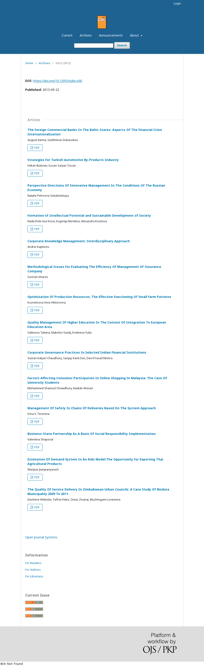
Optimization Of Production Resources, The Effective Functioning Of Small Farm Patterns (99, 297)
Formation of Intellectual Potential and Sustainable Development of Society (89, 215)
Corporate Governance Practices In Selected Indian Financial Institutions (86, 352)
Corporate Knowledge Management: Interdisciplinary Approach (78, 241)
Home (29, 63)
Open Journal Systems (41, 537)
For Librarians (34, 576)
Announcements (111, 35)
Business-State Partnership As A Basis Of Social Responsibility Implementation (91, 434)
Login (177, 3)
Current (67, 35)
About (135, 35)
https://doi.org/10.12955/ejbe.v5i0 (57, 81)
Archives (86, 35)
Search (122, 45)
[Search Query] (93, 45)
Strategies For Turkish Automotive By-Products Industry (73, 160)
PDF (37, 148)
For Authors (33, 570)
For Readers (33, 563)
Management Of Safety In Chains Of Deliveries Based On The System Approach (91, 408)
